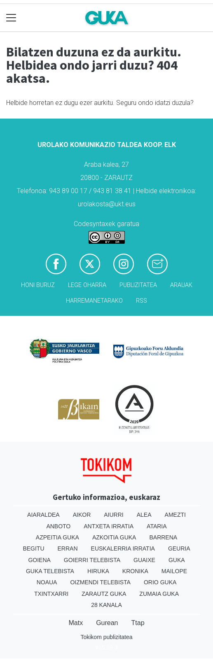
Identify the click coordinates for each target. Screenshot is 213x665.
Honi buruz (38, 285)
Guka (177, 560)
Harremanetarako (94, 300)
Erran (68, 548)
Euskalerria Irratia (123, 548)
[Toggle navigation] (11, 18)
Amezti (175, 514)
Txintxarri (51, 593)
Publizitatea (138, 285)
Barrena (163, 537)
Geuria (179, 548)
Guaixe (144, 560)
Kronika (135, 571)
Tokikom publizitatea (106, 637)
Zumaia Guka (159, 593)
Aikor (82, 514)
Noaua (47, 582)
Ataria (157, 526)
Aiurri (113, 514)
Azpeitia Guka (57, 537)
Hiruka (98, 571)
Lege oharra (87, 285)
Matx (75, 622)
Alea (144, 514)
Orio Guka (160, 582)
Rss (141, 300)
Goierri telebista (92, 560)
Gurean (107, 622)
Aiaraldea (43, 514)
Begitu (33, 548)
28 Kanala (106, 605)
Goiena (39, 560)
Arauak (181, 285)
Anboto (58, 526)
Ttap (138, 622)
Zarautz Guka (104, 593)
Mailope (174, 571)
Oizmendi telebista (100, 582)
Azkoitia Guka (114, 537)
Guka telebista (50, 571)
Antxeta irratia (108, 526)
